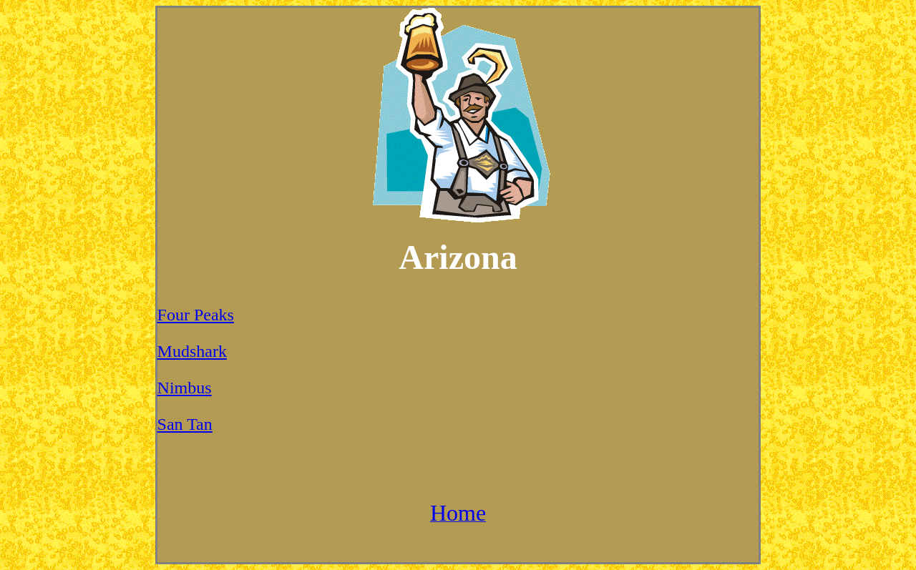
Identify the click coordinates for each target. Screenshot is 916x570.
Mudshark (192, 351)
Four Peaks (195, 314)
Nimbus (184, 387)
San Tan (185, 424)
